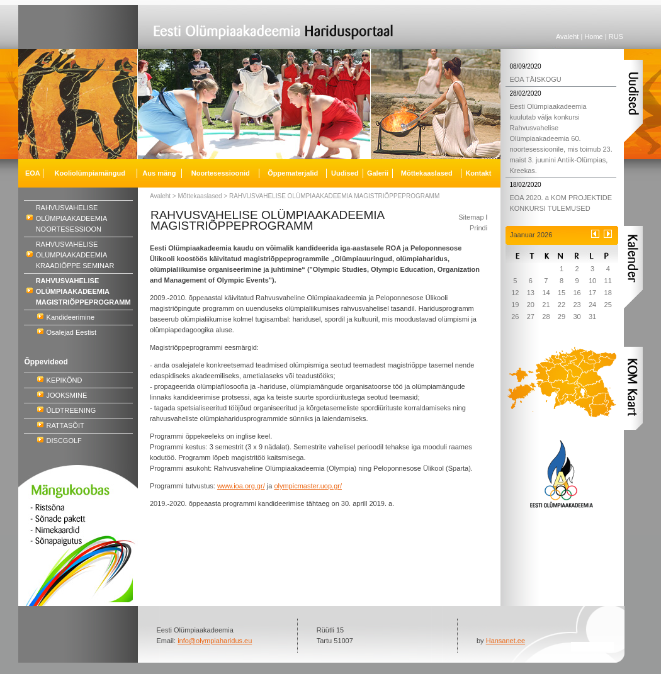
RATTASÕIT (65, 425)
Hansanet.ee (505, 640)
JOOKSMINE (67, 395)
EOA (32, 173)
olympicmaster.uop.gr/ (308, 486)
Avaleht (567, 36)
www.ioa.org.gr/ (241, 486)
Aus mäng (159, 173)
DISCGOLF (64, 440)
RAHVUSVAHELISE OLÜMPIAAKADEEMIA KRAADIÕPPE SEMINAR (75, 254)
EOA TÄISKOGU (535, 79)
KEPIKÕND (64, 380)
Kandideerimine (70, 317)
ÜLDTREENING (71, 410)
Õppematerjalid (293, 173)
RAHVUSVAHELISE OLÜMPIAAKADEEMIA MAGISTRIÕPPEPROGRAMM (334, 196)
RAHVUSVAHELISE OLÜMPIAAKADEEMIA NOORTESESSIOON (71, 218)
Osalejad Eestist (71, 332)
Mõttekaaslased (200, 196)
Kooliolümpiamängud (90, 173)
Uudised (344, 173)
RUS (616, 36)
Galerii (377, 173)
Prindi (478, 228)
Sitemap (470, 217)
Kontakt (478, 173)
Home (593, 36)
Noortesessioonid (220, 173)
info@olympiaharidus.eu (215, 640)
